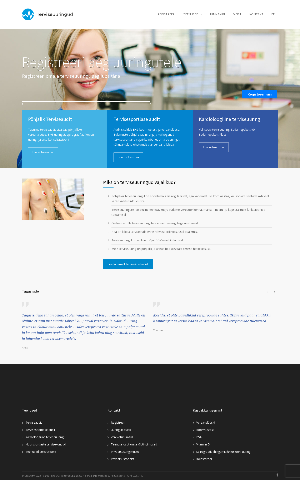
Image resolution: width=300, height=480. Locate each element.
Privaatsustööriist (122, 459)
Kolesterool (204, 459)
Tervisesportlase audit (40, 430)
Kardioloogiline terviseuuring (44, 437)
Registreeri (118, 422)
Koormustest (205, 430)
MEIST (237, 14)
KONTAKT (256, 14)
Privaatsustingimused (125, 452)
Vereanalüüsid (205, 422)
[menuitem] (273, 14)
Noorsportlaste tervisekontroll (45, 444)
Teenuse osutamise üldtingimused (134, 444)
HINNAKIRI (217, 14)
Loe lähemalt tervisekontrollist (128, 264)
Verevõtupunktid (122, 437)
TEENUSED (191, 14)
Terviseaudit (33, 422)
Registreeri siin (260, 94)
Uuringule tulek (121, 430)
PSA (199, 437)
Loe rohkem (40, 152)
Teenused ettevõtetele (40, 452)
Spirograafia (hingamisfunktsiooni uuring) (223, 452)
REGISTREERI (166, 14)
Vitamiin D (203, 444)
